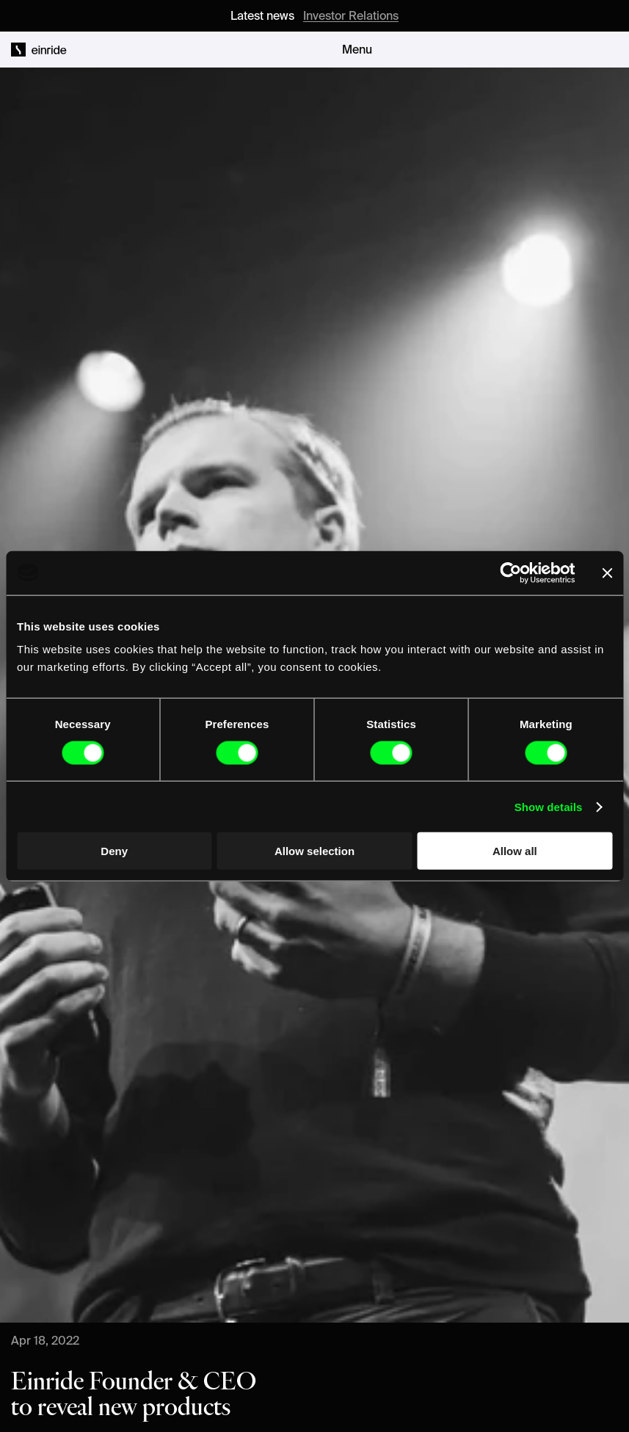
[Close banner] (607, 572)
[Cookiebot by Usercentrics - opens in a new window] (510, 572)
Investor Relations (351, 15)
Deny (114, 851)
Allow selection (314, 851)
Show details (549, 806)
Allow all (514, 851)
